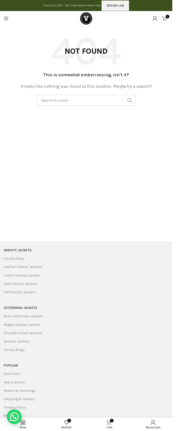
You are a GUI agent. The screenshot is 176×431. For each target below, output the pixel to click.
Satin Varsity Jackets (20, 284)
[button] (14, 416)
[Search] (86, 100)
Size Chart (12, 374)
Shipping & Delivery (19, 399)
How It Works (14, 382)
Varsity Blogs (14, 350)
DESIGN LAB (115, 5)
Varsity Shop (14, 258)
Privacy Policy (15, 407)
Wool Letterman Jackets (23, 316)
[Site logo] (86, 18)
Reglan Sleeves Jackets (22, 325)
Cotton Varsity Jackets (22, 275)
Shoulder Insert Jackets (23, 333)
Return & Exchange (19, 391)
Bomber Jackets (17, 341)
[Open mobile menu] (6, 18)
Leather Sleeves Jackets (23, 267)
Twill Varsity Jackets (20, 292)
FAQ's (8, 416)
